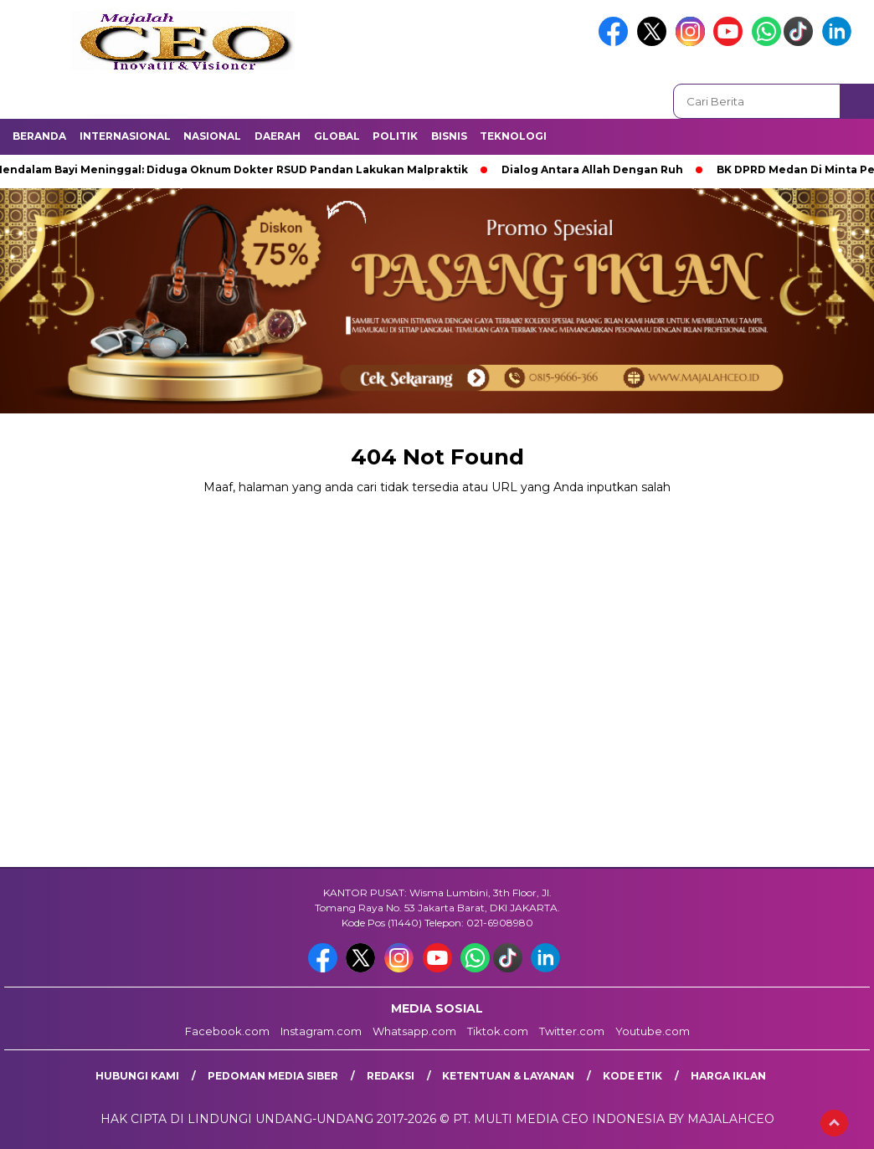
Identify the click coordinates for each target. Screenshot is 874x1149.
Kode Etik (632, 1075)
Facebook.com (227, 1031)
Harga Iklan (728, 1075)
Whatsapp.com (414, 1031)
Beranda (39, 136)
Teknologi (513, 136)
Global (337, 136)
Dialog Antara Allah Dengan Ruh (598, 169)
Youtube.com (652, 1031)
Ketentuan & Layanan (508, 1075)
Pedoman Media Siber (273, 1075)
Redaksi (390, 1075)
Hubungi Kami (137, 1075)
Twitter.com (571, 1031)
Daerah (277, 136)
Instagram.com (321, 1031)
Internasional (125, 136)
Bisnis (449, 136)
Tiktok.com (497, 1031)
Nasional (212, 136)
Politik (395, 136)
